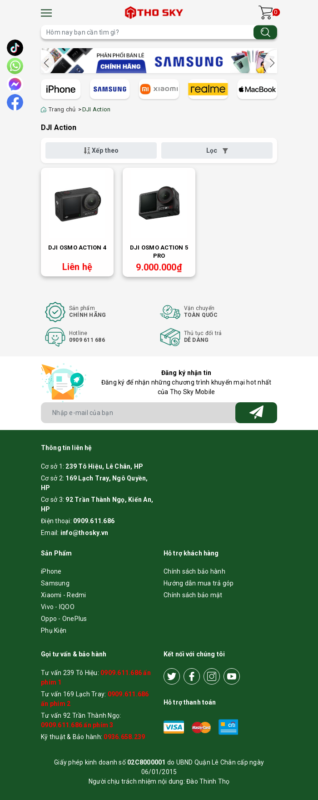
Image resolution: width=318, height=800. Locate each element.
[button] (270, 63)
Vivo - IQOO (58, 606)
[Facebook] (192, 676)
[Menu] (46, 13)
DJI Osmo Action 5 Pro (159, 251)
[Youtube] (232, 676)
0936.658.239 (124, 736)
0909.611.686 (93, 521)
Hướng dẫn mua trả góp (199, 583)
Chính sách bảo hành (194, 571)
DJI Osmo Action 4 (77, 247)
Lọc (217, 150)
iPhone (51, 571)
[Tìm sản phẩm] (159, 32)
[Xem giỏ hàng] (265, 12)
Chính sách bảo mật (193, 595)
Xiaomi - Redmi (63, 595)
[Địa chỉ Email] (159, 412)
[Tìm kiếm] (265, 32)
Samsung (55, 583)
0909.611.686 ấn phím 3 (77, 725)
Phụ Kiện (53, 630)
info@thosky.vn (84, 532)
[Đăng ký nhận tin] (256, 412)
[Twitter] (172, 676)
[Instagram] (212, 676)
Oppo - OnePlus (64, 618)
